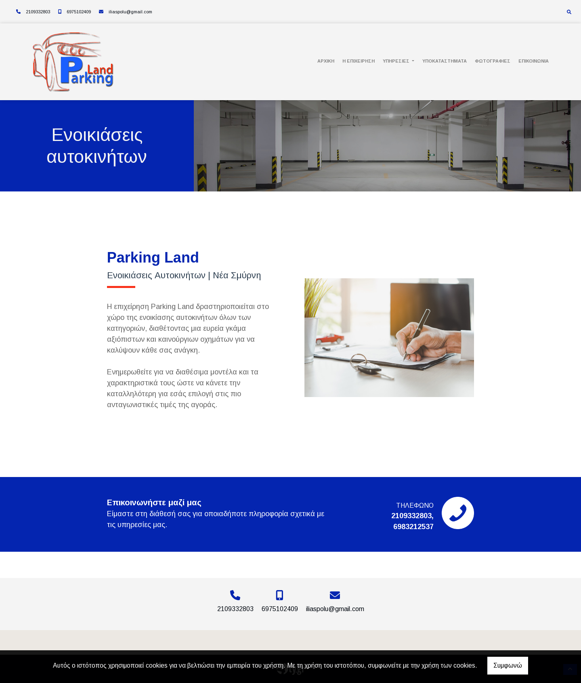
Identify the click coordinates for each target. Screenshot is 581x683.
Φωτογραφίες (492, 61)
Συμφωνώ (507, 665)
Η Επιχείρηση (358, 61)
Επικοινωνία (533, 61)
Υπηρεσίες (397, 61)
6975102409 (79, 11)
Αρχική (325, 61)
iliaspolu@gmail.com (130, 11)
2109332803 (38, 11)
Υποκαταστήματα (444, 61)
